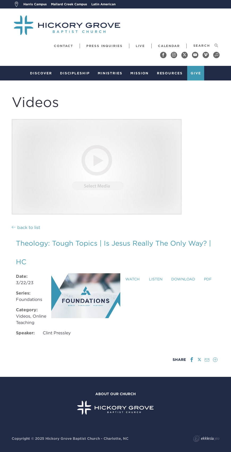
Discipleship (75, 73)
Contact (63, 46)
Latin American (103, 4)
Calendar (169, 46)
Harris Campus (35, 4)
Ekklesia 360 (206, 439)
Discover (41, 73)
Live (140, 46)
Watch (132, 279)
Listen (155, 279)
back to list (26, 227)
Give (196, 73)
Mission (139, 73)
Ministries (110, 73)
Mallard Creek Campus (69, 4)
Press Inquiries (104, 46)
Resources (170, 73)
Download (183, 279)
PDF (208, 279)
